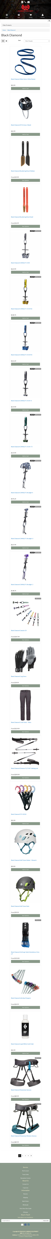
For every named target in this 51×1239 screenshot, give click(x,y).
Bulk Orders (25, 1201)
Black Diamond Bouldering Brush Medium (23, 171)
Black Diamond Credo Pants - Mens (21, 722)
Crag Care (25, 1187)
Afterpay (25, 1212)
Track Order (25, 1174)
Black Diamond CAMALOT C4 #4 (20, 263)
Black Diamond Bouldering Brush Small (22, 217)
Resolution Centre (25, 1178)
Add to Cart (25, 88)
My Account (25, 1171)
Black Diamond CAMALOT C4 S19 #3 (21, 355)
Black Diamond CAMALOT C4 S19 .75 (21, 446)
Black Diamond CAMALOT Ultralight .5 (22, 584)
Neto (31, 1236)
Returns (25, 1194)
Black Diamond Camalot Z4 (19, 630)
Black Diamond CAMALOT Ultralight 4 (22, 492)
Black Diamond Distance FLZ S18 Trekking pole (24, 768)
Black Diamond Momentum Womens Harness (24, 1136)
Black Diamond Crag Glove (18, 676)
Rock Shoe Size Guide (25, 1208)
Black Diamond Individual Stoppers (21, 998)
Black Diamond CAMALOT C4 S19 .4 (21, 400)
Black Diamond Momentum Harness (21, 1090)
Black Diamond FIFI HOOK (18, 814)
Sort (19, 40)
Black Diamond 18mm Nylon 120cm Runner (23, 79)
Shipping (25, 1197)
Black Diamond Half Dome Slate (20, 906)
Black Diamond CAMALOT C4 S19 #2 (21, 309)
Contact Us (25, 1184)
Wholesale (25, 1205)
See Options (25, 180)
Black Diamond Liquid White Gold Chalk (22, 1044)
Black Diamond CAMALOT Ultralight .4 (22, 538)
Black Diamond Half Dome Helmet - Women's (24, 860)
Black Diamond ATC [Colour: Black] (21, 125)
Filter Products (7, 25)
